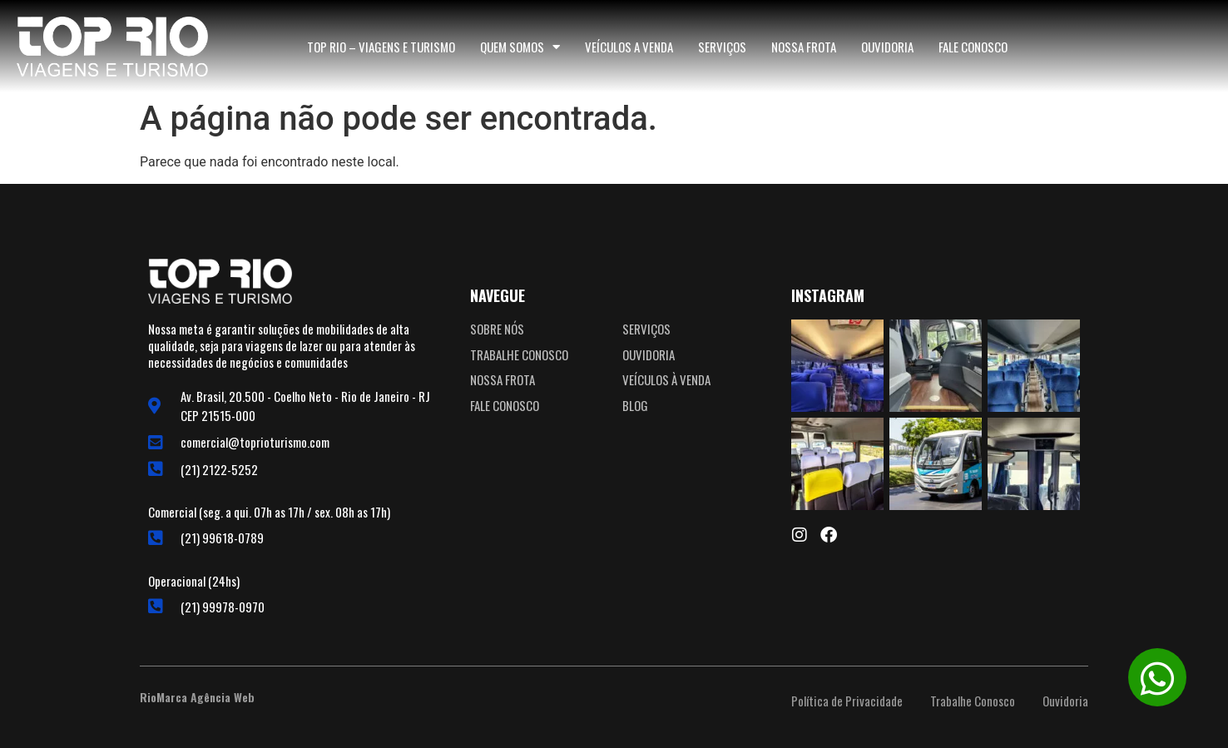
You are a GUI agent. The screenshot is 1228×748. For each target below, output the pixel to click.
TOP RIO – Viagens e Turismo (381, 46)
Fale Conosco (973, 46)
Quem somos (520, 47)
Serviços (722, 46)
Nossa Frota (803, 46)
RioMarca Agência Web (197, 697)
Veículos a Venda (629, 46)
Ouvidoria (887, 46)
